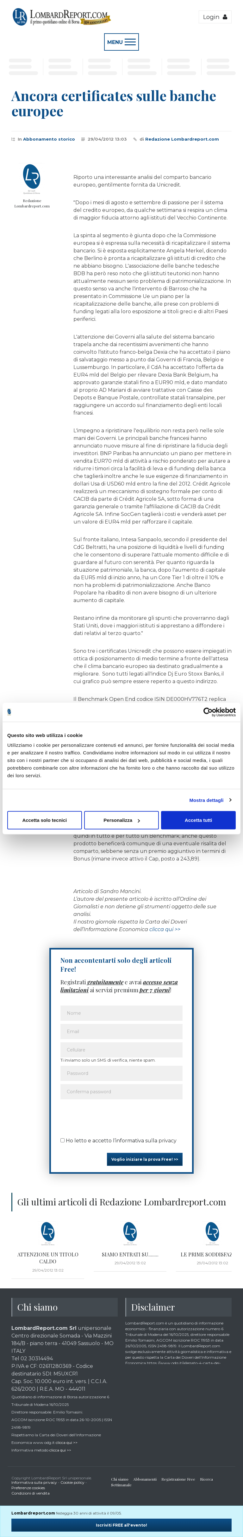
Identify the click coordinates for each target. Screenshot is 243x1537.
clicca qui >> (164, 929)
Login (215, 17)
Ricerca (206, 1479)
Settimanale (121, 1484)
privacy (168, 1141)
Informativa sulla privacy (34, 1482)
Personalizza (121, 820)
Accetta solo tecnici (44, 820)
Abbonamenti (145, 1479)
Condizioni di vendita (30, 1493)
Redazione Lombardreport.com (182, 139)
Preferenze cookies (28, 1487)
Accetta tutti (198, 820)
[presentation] (108, 1116)
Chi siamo (119, 1479)
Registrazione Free (178, 1479)
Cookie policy (72, 1482)
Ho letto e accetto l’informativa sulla (118, 1141)
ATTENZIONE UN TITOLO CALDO (47, 1258)
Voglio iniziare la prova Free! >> (144, 1159)
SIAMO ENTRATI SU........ (130, 1254)
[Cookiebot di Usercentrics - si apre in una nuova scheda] (208, 712)
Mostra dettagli (206, 800)
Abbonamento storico (49, 139)
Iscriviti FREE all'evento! (121, 1525)
